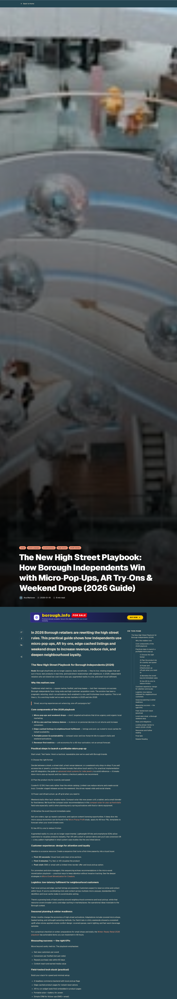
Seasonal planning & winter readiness (146, 701)
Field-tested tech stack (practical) (144, 712)
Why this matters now (144, 641)
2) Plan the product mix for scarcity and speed (148, 661)
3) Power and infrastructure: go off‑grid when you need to (148, 669)
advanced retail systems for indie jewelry (75, 771)
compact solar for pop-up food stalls (105, 802)
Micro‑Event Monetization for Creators (58, 876)
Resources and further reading (144, 731)
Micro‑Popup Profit (77, 819)
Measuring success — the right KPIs (145, 706)
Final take (139, 736)
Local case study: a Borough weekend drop (146, 717)
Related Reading (142, 739)
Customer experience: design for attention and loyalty (146, 688)
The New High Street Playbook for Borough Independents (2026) (144, 636)
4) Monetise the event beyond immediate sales (149, 677)
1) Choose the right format (147, 656)
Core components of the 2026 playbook (145, 645)
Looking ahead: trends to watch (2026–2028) (145, 726)
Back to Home (27, 4)
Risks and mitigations (143, 722)
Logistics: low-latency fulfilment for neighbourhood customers (146, 694)
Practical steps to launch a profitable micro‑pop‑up (145, 650)
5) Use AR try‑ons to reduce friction (147, 682)
